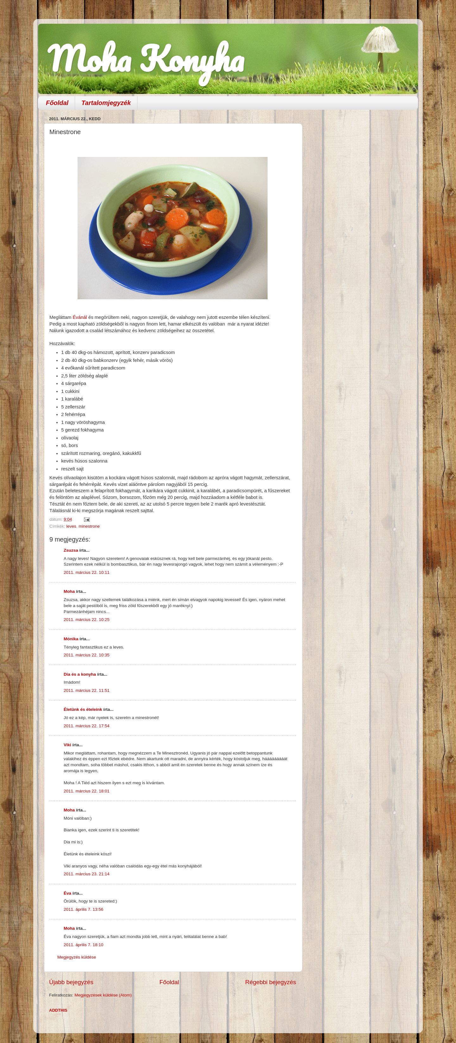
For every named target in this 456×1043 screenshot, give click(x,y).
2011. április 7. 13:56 (83, 909)
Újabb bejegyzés (71, 982)
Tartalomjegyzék (106, 102)
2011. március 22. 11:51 (87, 690)
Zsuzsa (71, 550)
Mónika (71, 638)
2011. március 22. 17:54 (87, 725)
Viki (67, 744)
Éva (67, 893)
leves (71, 526)
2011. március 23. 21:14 (87, 874)
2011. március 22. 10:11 (87, 572)
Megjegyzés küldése (76, 957)
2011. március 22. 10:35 (87, 655)
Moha (69, 591)
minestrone (89, 526)
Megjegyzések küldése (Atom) (103, 995)
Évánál (80, 317)
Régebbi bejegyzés (270, 982)
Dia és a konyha (80, 674)
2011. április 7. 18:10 (83, 944)
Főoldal (57, 102)
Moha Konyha (146, 58)
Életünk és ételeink (83, 709)
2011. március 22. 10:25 (87, 619)
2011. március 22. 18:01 (87, 791)
